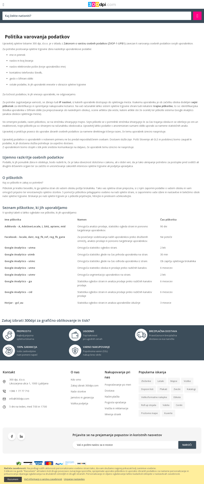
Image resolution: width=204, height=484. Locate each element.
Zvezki (177, 389)
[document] (102, 474)
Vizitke (187, 381)
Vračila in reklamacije (116, 408)
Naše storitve (78, 391)
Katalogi (191, 389)
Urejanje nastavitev (74, 479)
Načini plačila (112, 396)
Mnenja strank (113, 414)
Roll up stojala (148, 405)
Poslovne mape (149, 413)
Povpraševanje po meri (118, 384)
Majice (173, 381)
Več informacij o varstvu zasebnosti (43, 479)
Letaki (161, 381)
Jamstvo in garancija (82, 397)
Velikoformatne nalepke (154, 397)
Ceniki (179, 405)
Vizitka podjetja (79, 403)
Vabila (166, 405)
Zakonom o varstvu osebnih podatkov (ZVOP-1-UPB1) (95, 43)
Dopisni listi (147, 389)
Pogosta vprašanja (115, 402)
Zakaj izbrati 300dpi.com (84, 385)
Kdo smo (76, 379)
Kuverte (168, 413)
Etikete (177, 397)
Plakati (163, 389)
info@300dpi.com (19, 398)
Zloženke (146, 381)
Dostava (109, 390)
